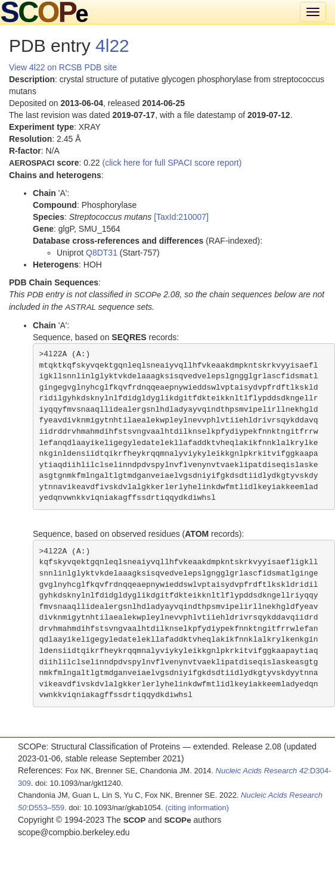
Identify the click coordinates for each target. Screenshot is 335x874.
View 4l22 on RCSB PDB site (63, 67)
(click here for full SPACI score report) (172, 162)
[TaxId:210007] (181, 217)
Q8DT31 (101, 252)
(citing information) (197, 807)
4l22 (112, 45)
